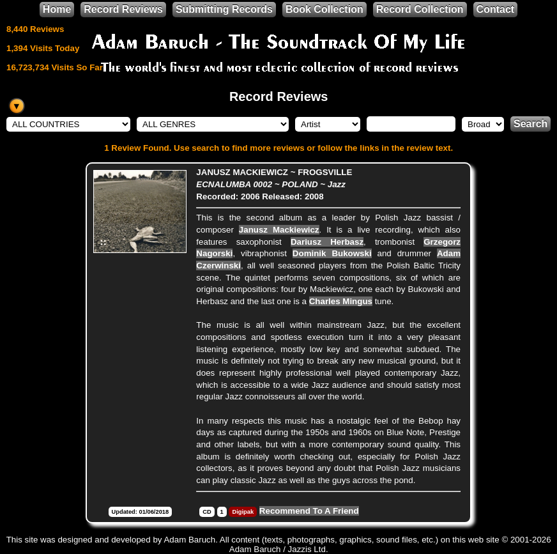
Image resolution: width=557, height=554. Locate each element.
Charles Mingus (340, 301)
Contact (496, 9)
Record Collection (420, 9)
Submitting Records (224, 9)
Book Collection (324, 9)
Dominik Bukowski (332, 253)
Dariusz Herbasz (327, 242)
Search (530, 123)
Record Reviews (123, 9)
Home (57, 9)
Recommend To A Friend (309, 511)
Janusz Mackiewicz (279, 230)
